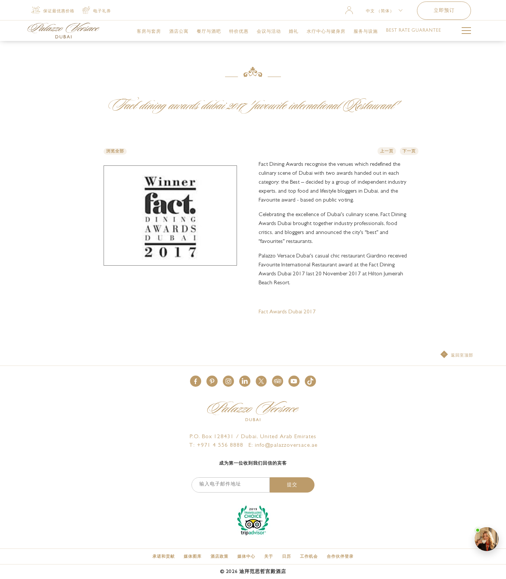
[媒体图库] (193, 556)
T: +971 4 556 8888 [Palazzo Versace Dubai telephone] (216, 446)
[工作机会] (309, 556)
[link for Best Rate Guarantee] (413, 30)
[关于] (268, 556)
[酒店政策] (219, 556)
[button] (195, 381)
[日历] (286, 556)
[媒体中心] (246, 556)
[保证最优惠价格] (53, 10)
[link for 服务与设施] (366, 31)
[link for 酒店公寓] (179, 31)
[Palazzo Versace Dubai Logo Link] (63, 30)
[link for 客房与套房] (149, 31)
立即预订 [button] (444, 11)
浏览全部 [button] (115, 151)
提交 (292, 485)
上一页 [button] (386, 151)
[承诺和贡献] (163, 556)
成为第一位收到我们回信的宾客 (253, 464)
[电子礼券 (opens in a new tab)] (96, 10)
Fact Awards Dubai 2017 (287, 312)
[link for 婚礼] (293, 31)
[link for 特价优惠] (239, 31)
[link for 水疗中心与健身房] (326, 31)
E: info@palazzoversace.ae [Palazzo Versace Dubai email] (283, 446)
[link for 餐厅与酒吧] (209, 31)
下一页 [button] (409, 151)
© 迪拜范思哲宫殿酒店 (253, 572)
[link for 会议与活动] (269, 31)
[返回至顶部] (456, 355)
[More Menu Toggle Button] (466, 32)
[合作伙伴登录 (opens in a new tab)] (340, 556)
